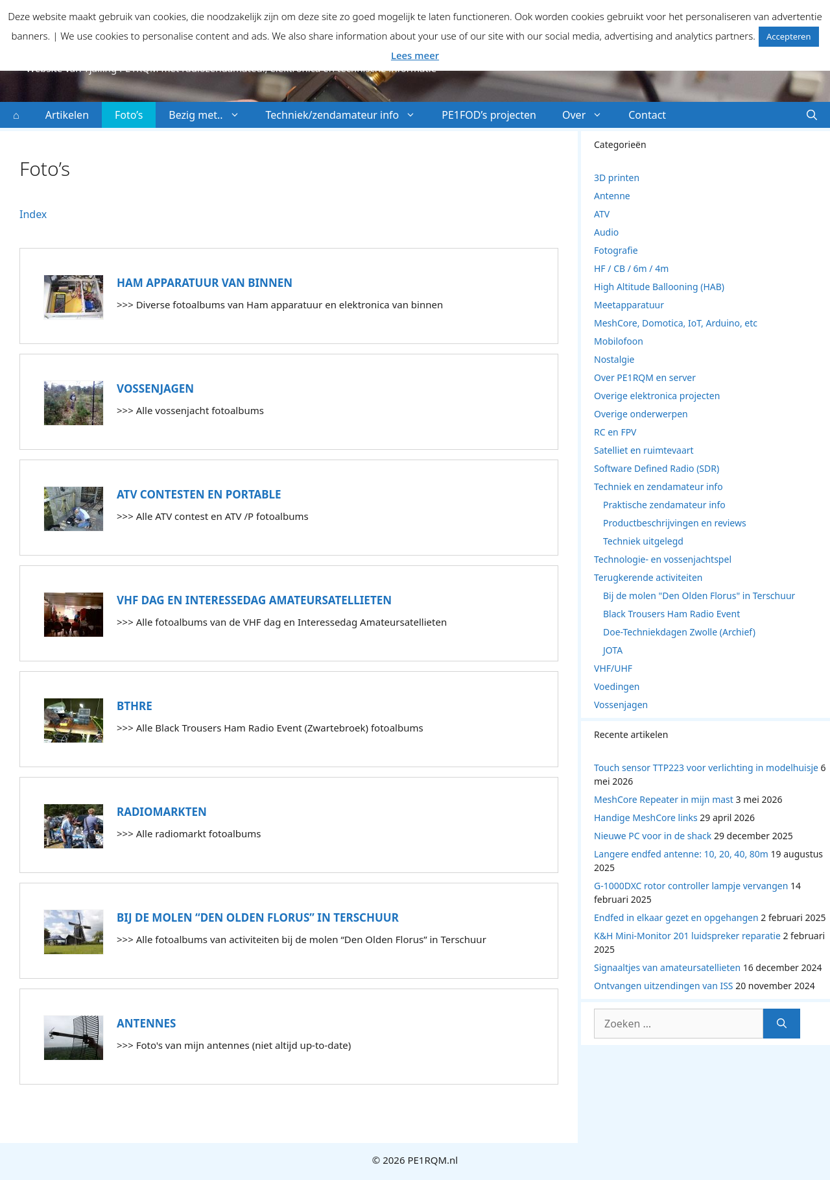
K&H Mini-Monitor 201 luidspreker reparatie (687, 935)
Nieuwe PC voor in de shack (652, 836)
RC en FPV (615, 432)
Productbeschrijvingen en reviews (674, 523)
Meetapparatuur (629, 305)
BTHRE (134, 705)
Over (588, 115)
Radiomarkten (162, 811)
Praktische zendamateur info (664, 504)
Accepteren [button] (788, 36)
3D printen (616, 177)
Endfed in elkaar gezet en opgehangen (676, 917)
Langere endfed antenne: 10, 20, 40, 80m (681, 854)
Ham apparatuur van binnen (204, 282)
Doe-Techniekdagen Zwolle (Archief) (679, 632)
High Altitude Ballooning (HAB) (659, 286)
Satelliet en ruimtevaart (644, 450)
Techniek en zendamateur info (658, 486)
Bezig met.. (210, 115)
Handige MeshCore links (646, 817)
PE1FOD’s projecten (489, 115)
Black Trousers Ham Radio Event (671, 614)
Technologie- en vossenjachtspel (662, 559)
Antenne (612, 196)
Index (33, 214)
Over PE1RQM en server (645, 377)
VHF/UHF (613, 668)
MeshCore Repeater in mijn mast (663, 799)
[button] (812, 115)
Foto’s (129, 115)
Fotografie (616, 250)
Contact (647, 115)
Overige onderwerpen (641, 414)
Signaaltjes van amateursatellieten (667, 967)
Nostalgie (614, 359)
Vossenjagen (155, 388)
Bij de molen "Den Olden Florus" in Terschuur (699, 595)
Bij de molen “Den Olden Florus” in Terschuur (258, 917)
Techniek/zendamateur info (347, 115)
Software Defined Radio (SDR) (656, 468)
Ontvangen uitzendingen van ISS (663, 985)
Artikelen (67, 115)
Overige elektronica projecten (657, 395)
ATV (602, 214)
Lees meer (415, 55)
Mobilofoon (618, 341)
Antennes (146, 1023)
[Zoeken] (781, 1024)
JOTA (612, 650)
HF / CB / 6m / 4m (631, 268)
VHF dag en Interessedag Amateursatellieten (254, 600)
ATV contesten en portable (199, 494)
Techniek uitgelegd (643, 541)
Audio (606, 232)
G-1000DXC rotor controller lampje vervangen (691, 885)
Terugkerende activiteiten (648, 577)
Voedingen (617, 686)
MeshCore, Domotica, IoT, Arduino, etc (675, 323)
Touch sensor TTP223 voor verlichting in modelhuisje (706, 767)
